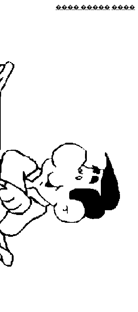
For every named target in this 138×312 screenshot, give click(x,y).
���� (123, 7)
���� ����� (83, 7)
